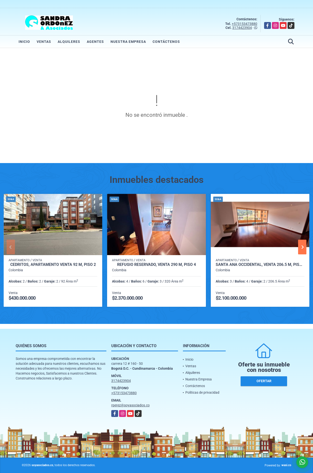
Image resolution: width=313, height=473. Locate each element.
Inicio (24, 42)
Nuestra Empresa (128, 42)
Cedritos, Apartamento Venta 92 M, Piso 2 (53, 265)
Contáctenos (166, 42)
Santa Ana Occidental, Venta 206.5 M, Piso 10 (260, 265)
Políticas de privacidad (202, 392)
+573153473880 (244, 24)
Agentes (95, 42)
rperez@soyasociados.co (130, 405)
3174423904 (242, 28)
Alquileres (69, 42)
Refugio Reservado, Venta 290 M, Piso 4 (156, 265)
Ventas (44, 42)
